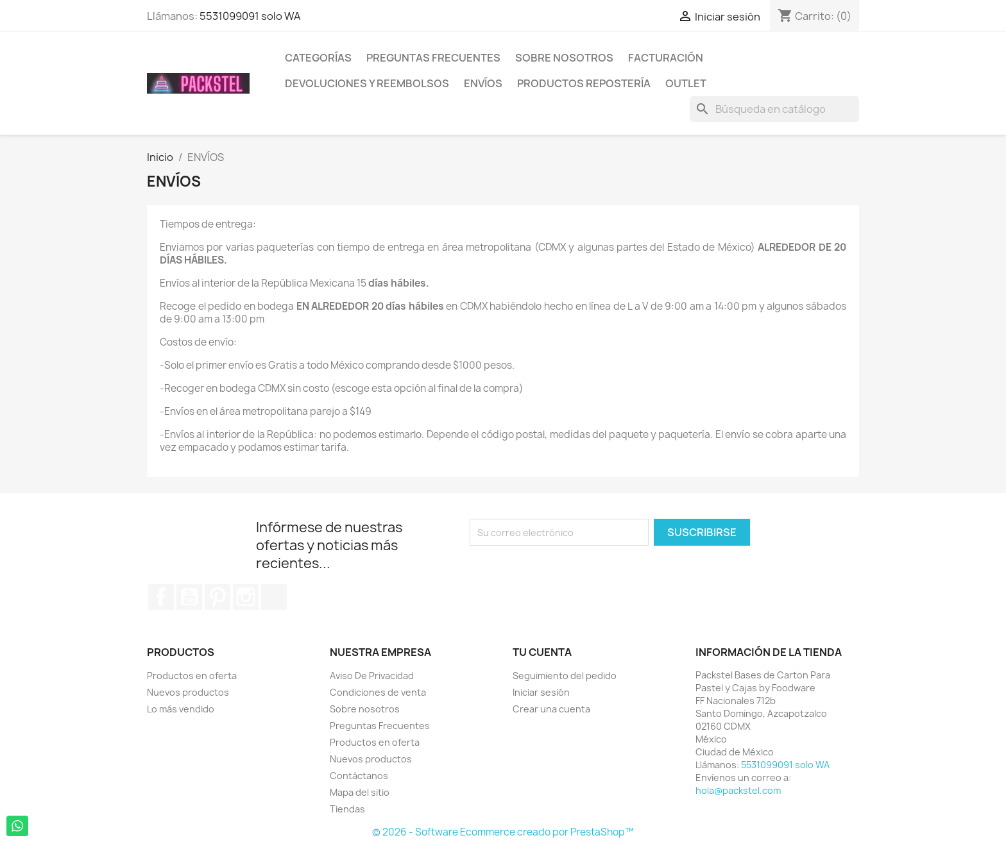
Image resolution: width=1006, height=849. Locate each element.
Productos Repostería (584, 83)
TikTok (274, 597)
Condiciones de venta (378, 692)
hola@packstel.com (738, 790)
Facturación (665, 58)
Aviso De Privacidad (372, 675)
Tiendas (347, 809)
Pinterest (217, 597)
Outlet (685, 83)
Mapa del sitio (359, 792)
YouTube (189, 597)
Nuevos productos (188, 692)
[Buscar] (774, 109)
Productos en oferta (192, 675)
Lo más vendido (180, 709)
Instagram (246, 597)
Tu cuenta (542, 652)
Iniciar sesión (541, 692)
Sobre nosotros (564, 58)
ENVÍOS (483, 83)
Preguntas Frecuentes (433, 58)
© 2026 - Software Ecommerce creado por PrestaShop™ (503, 832)
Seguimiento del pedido (565, 675)
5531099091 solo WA (250, 16)
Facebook (161, 597)
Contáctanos (359, 775)
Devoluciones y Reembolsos (367, 83)
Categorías (318, 58)
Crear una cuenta (551, 709)
